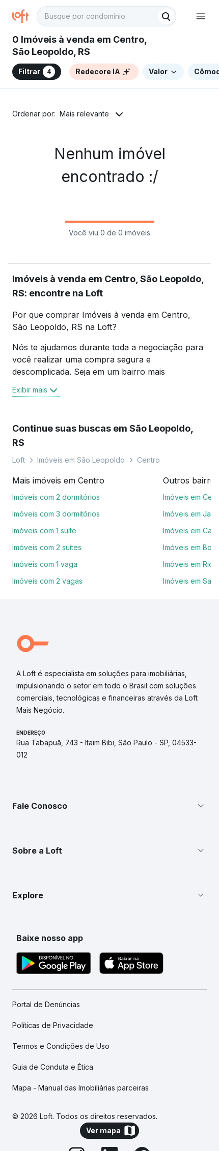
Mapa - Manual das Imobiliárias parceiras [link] (80, 1087)
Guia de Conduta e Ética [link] (52, 1067)
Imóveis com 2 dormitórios (56, 497)
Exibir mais (36, 390)
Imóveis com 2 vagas (47, 581)
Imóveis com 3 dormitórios (56, 513)
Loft (18, 460)
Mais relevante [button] (84, 113)
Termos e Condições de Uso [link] (61, 1046)
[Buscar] (166, 16)
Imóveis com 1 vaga (44, 564)
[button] (109, 806)
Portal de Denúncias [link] (46, 1004)
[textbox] (106, 16)
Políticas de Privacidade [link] (52, 1025)
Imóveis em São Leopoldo (81, 460)
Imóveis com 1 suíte (44, 530)
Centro (148, 460)
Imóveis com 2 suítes (46, 547)
